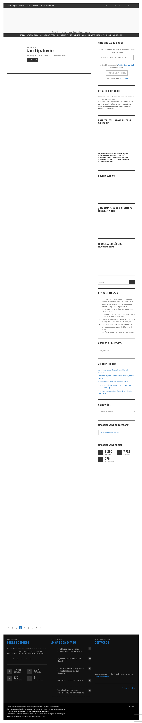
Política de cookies (128, 688)
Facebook (32, 60)
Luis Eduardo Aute (102, 676)
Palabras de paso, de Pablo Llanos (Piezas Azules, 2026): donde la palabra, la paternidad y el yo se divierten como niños (117, 306)
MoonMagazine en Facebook (113, 425)
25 (90, 649)
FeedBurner (123, 79)
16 (90, 658)
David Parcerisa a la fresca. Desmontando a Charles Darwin (70, 650)
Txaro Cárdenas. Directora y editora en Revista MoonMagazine (71, 691)
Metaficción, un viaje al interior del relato (113, 382)
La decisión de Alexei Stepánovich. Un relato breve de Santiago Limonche (71, 671)
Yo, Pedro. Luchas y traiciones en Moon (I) (71, 659)
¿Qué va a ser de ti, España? (112, 332)
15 (90, 690)
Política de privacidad (126, 65)
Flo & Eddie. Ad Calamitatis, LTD (70, 680)
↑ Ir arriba (132, 706)
